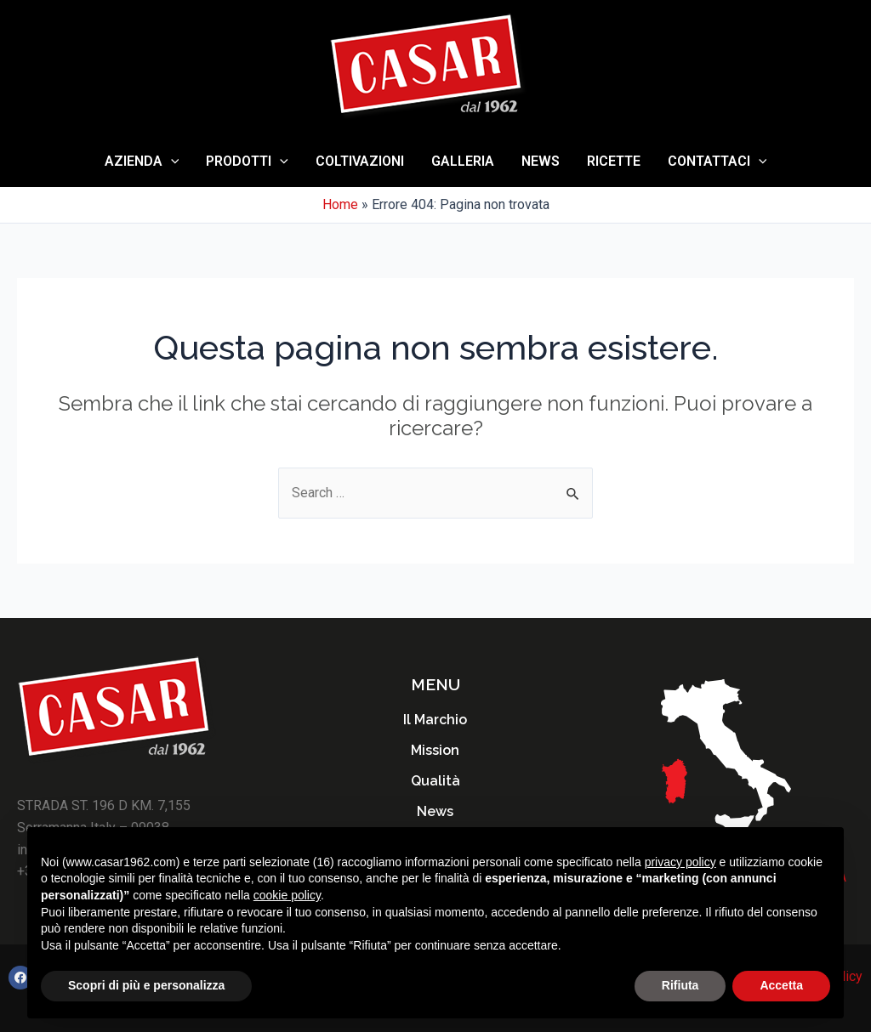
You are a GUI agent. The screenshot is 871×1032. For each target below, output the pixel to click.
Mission (435, 750)
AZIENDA (142, 161)
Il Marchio (435, 720)
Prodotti (247, 161)
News (540, 161)
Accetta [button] (781, 985)
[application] (170, 161)
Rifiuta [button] (680, 985)
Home (340, 204)
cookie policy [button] (287, 895)
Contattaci (717, 161)
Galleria (462, 161)
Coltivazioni (360, 161)
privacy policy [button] (680, 862)
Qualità (435, 781)
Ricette (613, 161)
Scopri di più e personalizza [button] (146, 985)
